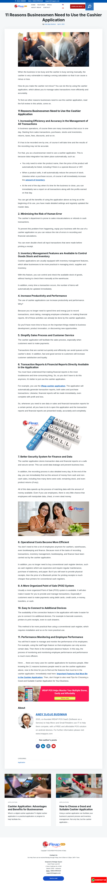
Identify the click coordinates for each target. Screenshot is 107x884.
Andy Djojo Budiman (50, 24)
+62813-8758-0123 (55, 871)
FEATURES (41, 5)
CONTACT (46, 7)
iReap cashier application (53, 386)
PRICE (49, 5)
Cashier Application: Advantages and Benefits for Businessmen (27, 808)
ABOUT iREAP (36, 7)
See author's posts (48, 740)
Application (21, 762)
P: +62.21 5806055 (20, 1)
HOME (33, 5)
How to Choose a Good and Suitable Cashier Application (76, 808)
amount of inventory (35, 180)
